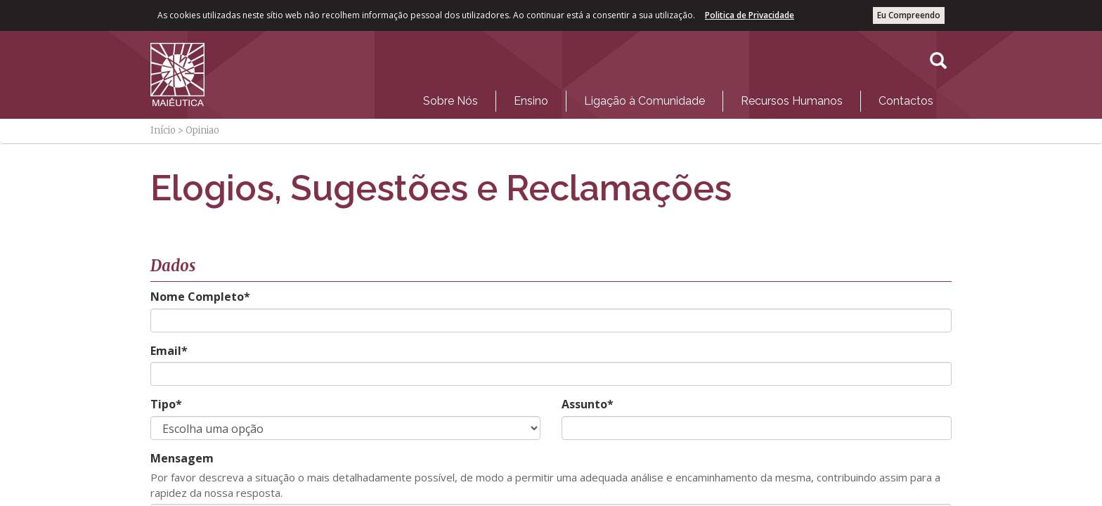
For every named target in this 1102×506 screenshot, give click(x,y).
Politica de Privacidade (749, 15)
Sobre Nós (450, 101)
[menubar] (678, 98)
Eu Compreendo (908, 15)
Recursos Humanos (792, 101)
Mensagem (182, 458)
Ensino (531, 101)
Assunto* (588, 404)
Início (163, 130)
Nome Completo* (200, 296)
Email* (169, 350)
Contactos (906, 101)
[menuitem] (450, 101)
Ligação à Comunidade (644, 101)
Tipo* (166, 404)
